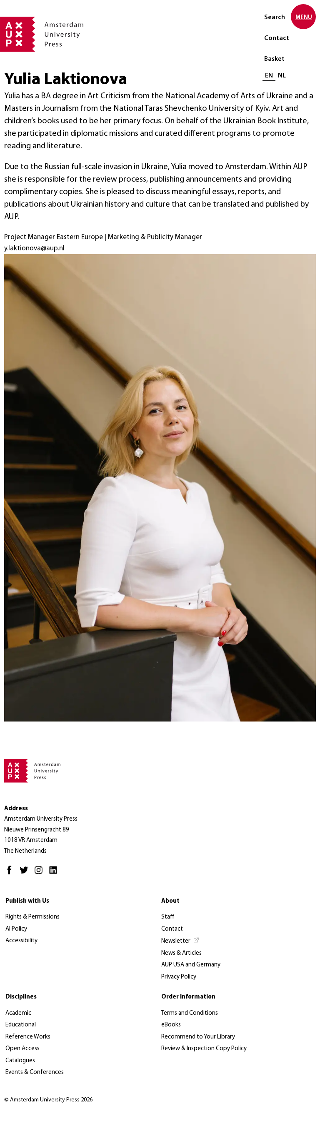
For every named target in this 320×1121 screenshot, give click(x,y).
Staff (167, 917)
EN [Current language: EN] (269, 75)
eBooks (171, 1025)
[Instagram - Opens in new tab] (40, 874)
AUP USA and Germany (190, 965)
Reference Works (27, 1037)
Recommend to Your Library (198, 1037)
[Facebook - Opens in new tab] (11, 874)
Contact (276, 38)
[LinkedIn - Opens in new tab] (55, 874)
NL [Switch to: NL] (282, 75)
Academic (18, 1013)
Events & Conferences (34, 1072)
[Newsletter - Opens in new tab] (180, 941)
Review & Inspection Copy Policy (204, 1049)
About (170, 901)
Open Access (22, 1049)
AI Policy (16, 929)
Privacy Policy (178, 977)
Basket (274, 59)
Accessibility (21, 941)
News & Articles (181, 953)
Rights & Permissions (32, 917)
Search (274, 17)
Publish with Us (27, 901)
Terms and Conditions (189, 1013)
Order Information (188, 997)
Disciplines (21, 997)
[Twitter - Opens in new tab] (26, 874)
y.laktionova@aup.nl (34, 248)
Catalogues (20, 1061)
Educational (20, 1025)
